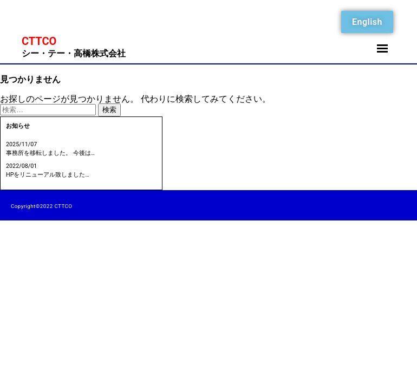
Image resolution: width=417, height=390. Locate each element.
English (367, 22)
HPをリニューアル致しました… (47, 174)
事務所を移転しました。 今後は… (50, 153)
